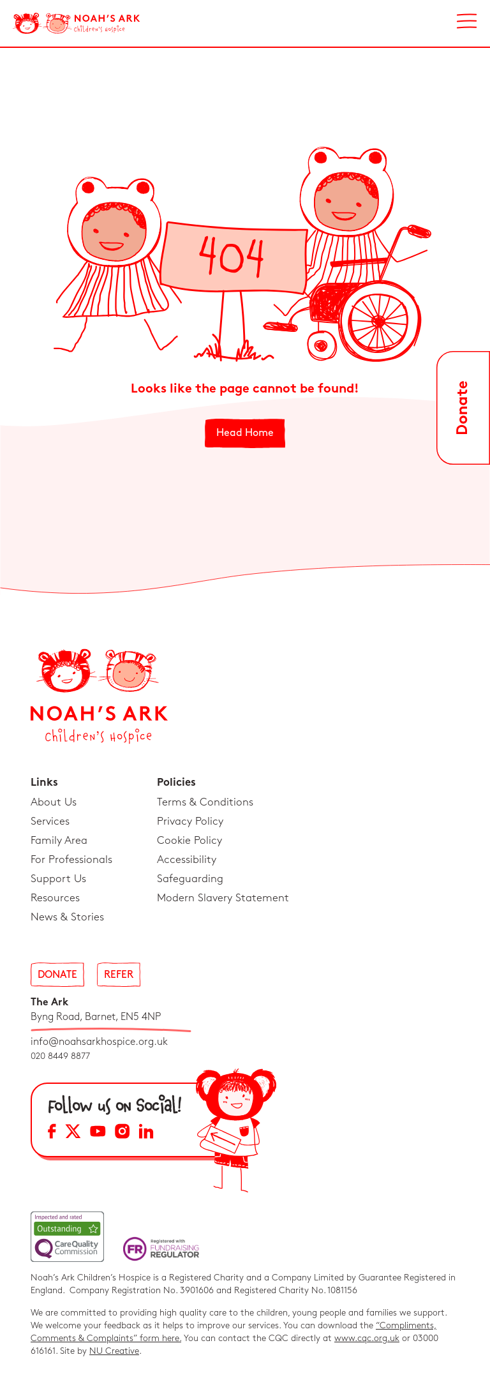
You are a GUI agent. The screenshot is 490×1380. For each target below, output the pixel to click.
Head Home (245, 433)
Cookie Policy (189, 841)
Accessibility (186, 860)
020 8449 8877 (60, 1056)
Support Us (58, 879)
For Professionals (71, 860)
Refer (118, 975)
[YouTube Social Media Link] (98, 1133)
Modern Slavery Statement (223, 898)
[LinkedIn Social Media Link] (146, 1133)
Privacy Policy (190, 821)
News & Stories (67, 917)
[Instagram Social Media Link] (122, 1133)
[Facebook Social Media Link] (52, 1133)
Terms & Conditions (205, 802)
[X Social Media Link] (73, 1133)
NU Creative (114, 1351)
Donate (57, 975)
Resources (55, 898)
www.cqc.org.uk (366, 1338)
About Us (54, 802)
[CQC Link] (67, 1236)
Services (50, 821)
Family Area (59, 841)
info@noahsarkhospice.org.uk (99, 1042)
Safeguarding (190, 879)
